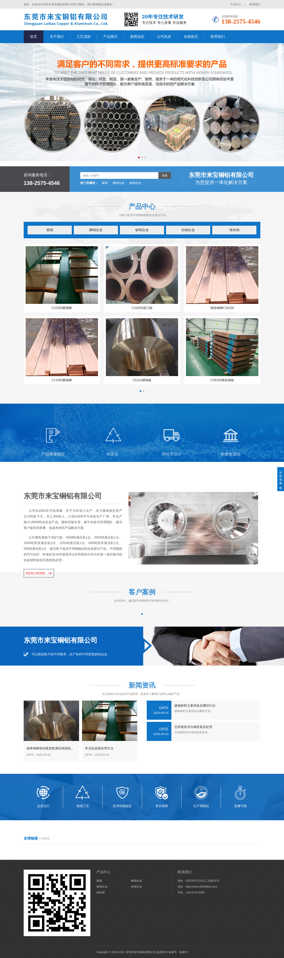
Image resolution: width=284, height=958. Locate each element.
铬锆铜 (234, 230)
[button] (139, 157)
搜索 (164, 192)
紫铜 (105, 199)
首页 (33, 37)
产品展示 (110, 37)
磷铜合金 (118, 199)
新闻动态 (137, 37)
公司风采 (164, 37)
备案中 (183, 952)
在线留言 (191, 37)
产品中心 (235, 4)
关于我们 (57, 37)
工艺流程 (84, 37)
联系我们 (254, 4)
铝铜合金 (188, 230)
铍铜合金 (135, 199)
